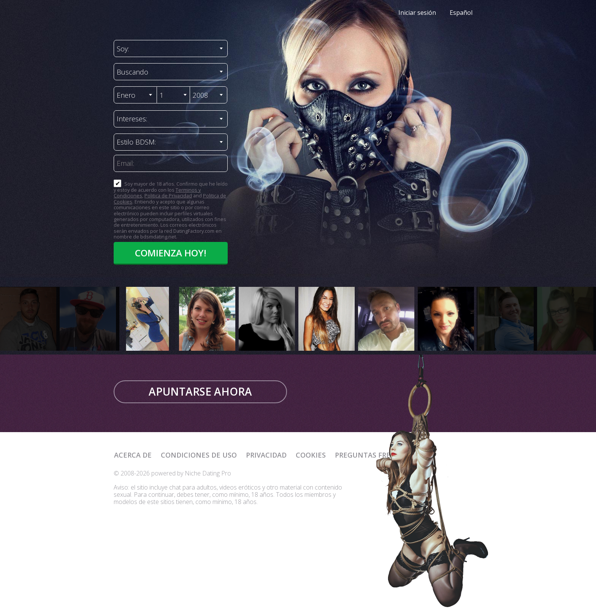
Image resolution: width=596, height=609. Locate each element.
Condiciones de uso (199, 455)
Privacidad (266, 455)
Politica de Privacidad (168, 195)
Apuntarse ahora (200, 391)
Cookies (311, 455)
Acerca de (133, 455)
